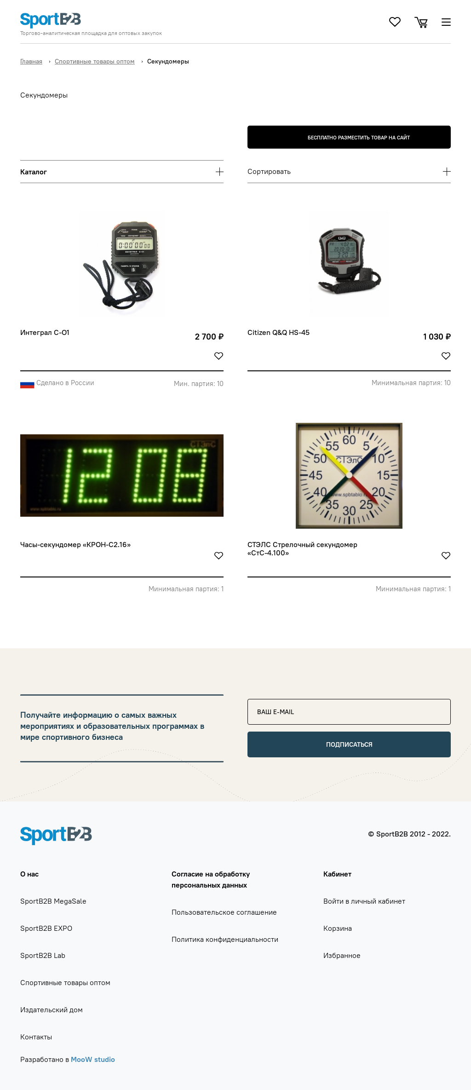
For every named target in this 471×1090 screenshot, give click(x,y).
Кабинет (337, 873)
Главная (31, 61)
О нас (29, 873)
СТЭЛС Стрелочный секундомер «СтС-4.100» (303, 548)
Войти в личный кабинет (364, 900)
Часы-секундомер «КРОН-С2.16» (75, 544)
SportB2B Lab (42, 955)
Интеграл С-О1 (44, 332)
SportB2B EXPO (46, 928)
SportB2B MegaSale (53, 900)
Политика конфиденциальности (225, 939)
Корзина (337, 928)
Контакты (36, 1036)
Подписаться (349, 744)
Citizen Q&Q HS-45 (278, 332)
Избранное (342, 955)
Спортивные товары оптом (95, 61)
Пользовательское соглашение (224, 912)
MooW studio (93, 1059)
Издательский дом (51, 1009)
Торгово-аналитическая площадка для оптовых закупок (91, 33)
